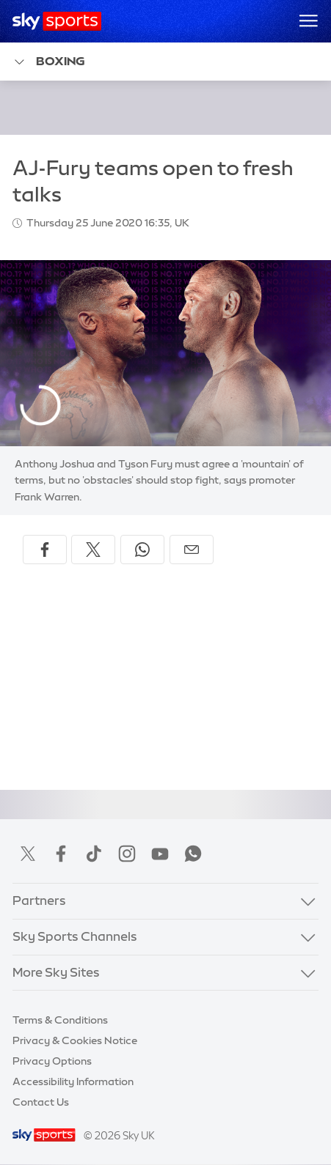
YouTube (160, 853)
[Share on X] (93, 549)
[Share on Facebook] (45, 549)
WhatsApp (193, 853)
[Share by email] (192, 549)
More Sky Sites (56, 972)
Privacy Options (52, 1061)
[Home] (56, 21)
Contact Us (40, 1102)
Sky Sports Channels (74, 936)
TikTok (94, 853)
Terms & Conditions (60, 1020)
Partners (39, 900)
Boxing (48, 62)
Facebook (61, 853)
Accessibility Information (73, 1081)
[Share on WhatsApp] (142, 549)
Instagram (127, 853)
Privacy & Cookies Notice (74, 1040)
